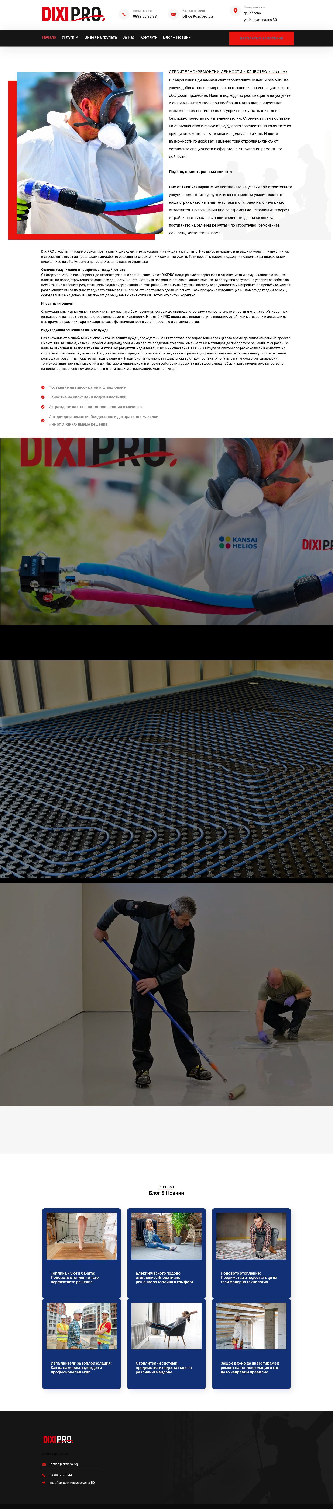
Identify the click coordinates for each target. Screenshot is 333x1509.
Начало (49, 37)
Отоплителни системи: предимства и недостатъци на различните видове (164, 1367)
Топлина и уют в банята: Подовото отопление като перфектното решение (75, 1278)
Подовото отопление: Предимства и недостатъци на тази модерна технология (249, 1278)
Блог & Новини (166, 1193)
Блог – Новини (177, 37)
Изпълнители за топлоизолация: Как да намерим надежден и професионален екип (81, 1367)
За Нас (128, 37)
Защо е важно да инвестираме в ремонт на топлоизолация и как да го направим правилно (250, 1367)
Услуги (70, 37)
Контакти (149, 37)
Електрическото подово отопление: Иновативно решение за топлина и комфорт (164, 1278)
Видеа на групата (101, 37)
